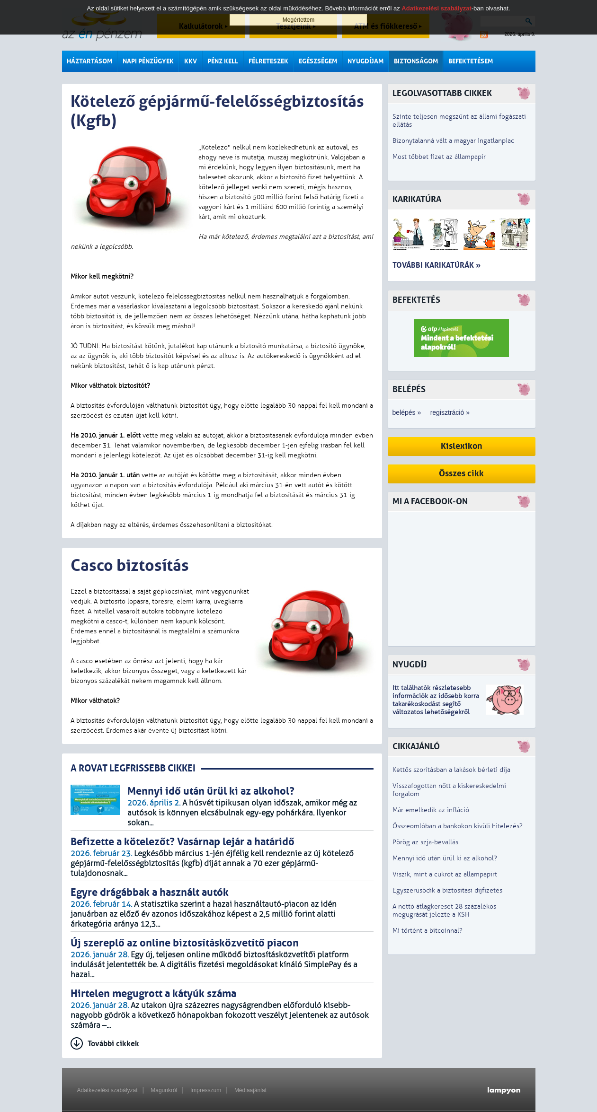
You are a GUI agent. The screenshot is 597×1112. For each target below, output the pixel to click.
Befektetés (416, 300)
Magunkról (164, 1090)
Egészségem (318, 61)
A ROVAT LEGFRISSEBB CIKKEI (133, 768)
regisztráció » (450, 412)
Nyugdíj (409, 665)
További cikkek (113, 1043)
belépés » (406, 412)
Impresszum (205, 1090)
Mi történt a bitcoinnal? (427, 931)
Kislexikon (461, 446)
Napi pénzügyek (148, 61)
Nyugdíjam (365, 61)
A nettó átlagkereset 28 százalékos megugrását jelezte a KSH (444, 910)
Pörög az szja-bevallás (425, 842)
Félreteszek (268, 61)
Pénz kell (222, 61)
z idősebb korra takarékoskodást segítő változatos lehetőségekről (435, 704)
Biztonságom (416, 61)
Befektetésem (470, 61)
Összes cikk (461, 474)
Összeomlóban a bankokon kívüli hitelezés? (457, 826)
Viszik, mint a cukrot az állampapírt (444, 874)
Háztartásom (89, 61)
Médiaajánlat (250, 1090)
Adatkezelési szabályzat (107, 1090)
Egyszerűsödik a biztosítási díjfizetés (447, 890)
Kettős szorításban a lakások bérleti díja (451, 770)
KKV (190, 61)
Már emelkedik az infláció (430, 810)
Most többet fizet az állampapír (439, 157)
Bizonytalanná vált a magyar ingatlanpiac (453, 141)
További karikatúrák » (436, 265)
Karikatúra (416, 199)
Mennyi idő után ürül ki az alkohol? (444, 858)
